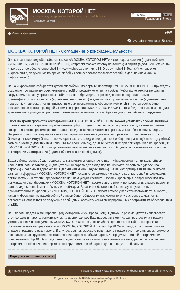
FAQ (134, 40)
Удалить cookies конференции (124, 270)
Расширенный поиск (158, 18)
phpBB (82, 278)
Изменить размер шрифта (168, 32)
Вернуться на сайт (44, 21)
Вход (169, 40)
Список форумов (24, 33)
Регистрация (151, 40)
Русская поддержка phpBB (90, 281)
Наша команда (91, 270)
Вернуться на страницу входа (31, 256)
